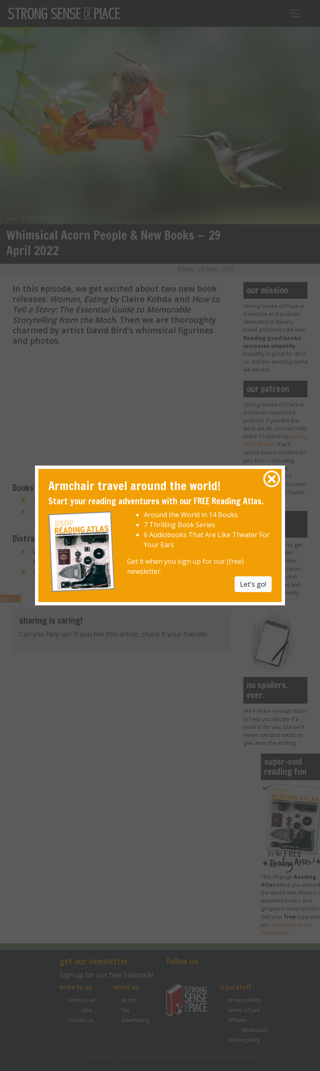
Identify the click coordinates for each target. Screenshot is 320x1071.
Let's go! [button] (253, 583)
